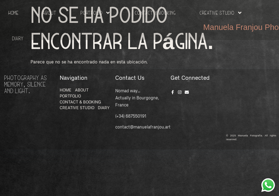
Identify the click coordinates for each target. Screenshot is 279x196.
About (49, 13)
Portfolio (95, 12)
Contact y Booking (155, 13)
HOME (13, 13)
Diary (17, 38)
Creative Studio (220, 12)
